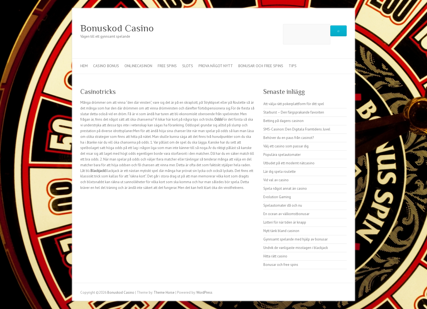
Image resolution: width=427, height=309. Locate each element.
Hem (84, 65)
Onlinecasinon (138, 65)
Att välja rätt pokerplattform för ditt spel (293, 104)
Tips (293, 65)
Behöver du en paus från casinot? (288, 137)
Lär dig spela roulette (279, 171)
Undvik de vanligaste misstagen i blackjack (295, 247)
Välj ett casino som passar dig (286, 146)
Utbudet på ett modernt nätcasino (289, 163)
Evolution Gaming (277, 197)
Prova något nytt (216, 65)
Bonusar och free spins (260, 65)
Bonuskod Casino (117, 28)
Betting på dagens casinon (283, 120)
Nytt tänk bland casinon (281, 230)
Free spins (167, 65)
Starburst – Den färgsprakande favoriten (293, 112)
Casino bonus (106, 65)
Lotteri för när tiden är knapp (284, 222)
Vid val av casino (276, 180)
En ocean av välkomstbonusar (286, 214)
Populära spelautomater (282, 154)
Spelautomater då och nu (282, 205)
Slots (187, 65)
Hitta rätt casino (275, 256)
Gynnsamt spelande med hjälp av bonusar (295, 239)
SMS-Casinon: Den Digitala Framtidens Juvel (296, 129)
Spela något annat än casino (285, 188)
